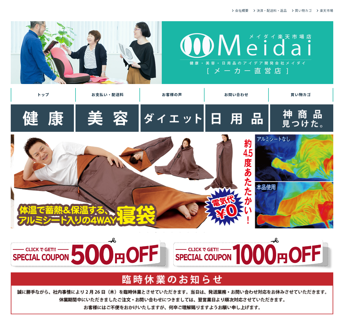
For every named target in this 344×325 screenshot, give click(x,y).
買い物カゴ (303, 11)
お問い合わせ (236, 94)
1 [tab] (139, 232)
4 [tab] (164, 232)
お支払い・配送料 (107, 94)
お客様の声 (172, 94)
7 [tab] (188, 232)
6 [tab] (180, 232)
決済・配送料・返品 (272, 11)
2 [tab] (147, 232)
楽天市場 (326, 11)
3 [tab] (156, 232)
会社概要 (242, 11)
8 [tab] (196, 232)
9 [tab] (204, 232)
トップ (43, 94)
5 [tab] (172, 232)
